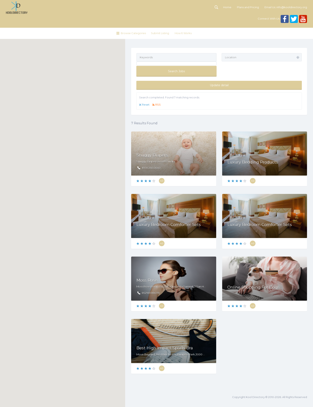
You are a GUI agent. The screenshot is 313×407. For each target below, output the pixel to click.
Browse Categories (133, 33)
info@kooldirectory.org (291, 7)
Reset (146, 104)
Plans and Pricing (248, 7)
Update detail (219, 85)
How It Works (183, 33)
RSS (158, 104)
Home (227, 7)
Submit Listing (160, 33)
